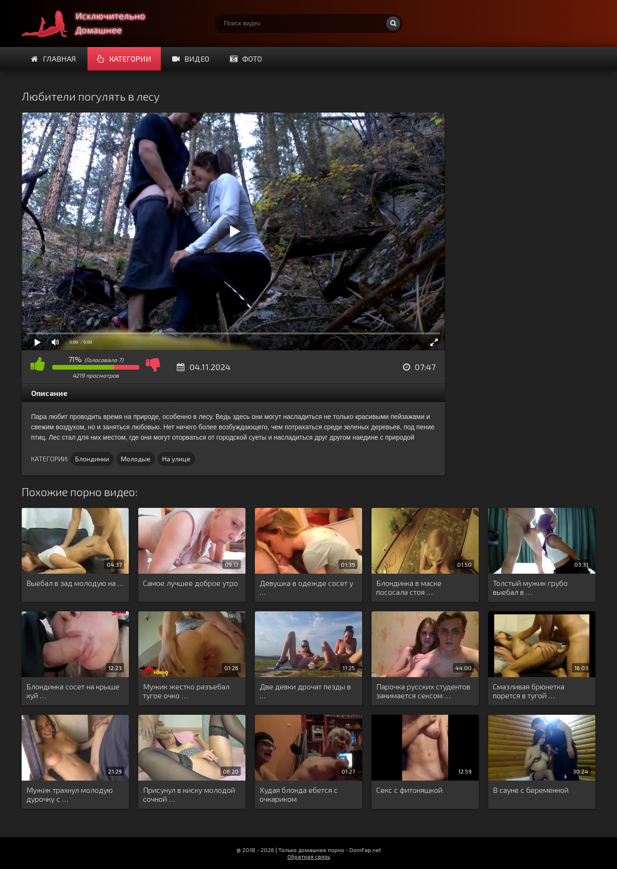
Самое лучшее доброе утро (190, 582)
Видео (190, 58)
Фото (246, 58)
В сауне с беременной (531, 789)
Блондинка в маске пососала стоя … (409, 587)
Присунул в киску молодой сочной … (189, 794)
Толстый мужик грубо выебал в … (530, 587)
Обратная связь (308, 856)
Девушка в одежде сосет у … (306, 587)
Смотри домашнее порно (92, 23)
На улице (176, 459)
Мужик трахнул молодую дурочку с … (69, 794)
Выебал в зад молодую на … (75, 582)
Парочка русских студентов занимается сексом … (423, 691)
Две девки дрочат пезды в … (305, 691)
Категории (124, 58)
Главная (53, 58)
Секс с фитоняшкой (409, 789)
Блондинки (92, 459)
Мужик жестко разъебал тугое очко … (186, 691)
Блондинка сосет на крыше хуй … (72, 691)
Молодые (135, 459)
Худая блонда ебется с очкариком (299, 794)
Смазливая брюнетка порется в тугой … (528, 691)
